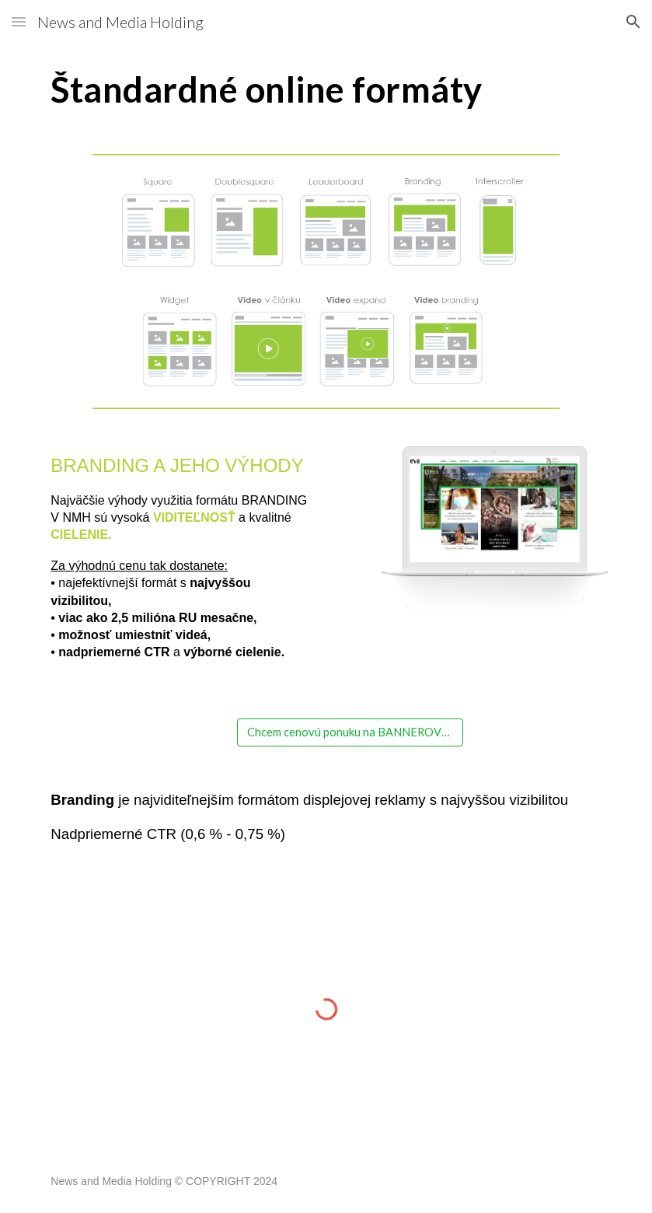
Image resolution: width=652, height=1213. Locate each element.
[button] (18, 21)
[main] (325, 89)
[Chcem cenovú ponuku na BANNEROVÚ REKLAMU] (350, 732)
